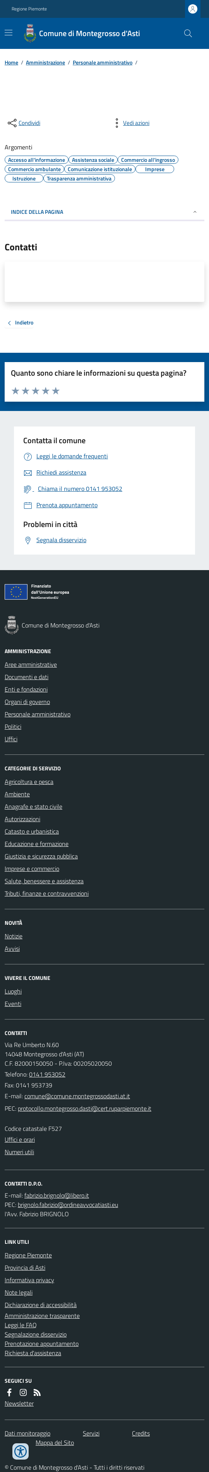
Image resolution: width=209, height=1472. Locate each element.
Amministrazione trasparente (42, 1315)
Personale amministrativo (102, 62)
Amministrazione (45, 62)
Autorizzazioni (22, 819)
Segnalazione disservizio (36, 1334)
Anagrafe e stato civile (33, 806)
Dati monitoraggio (27, 1433)
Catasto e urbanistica (32, 831)
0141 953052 (47, 1074)
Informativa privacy (29, 1280)
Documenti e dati (26, 676)
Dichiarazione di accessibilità (41, 1304)
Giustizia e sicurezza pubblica (41, 856)
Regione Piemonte (29, 8)
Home (11, 62)
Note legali (19, 1292)
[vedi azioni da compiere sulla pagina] (130, 123)
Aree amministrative (31, 664)
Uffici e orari (20, 1139)
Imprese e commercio (32, 868)
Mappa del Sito (55, 1442)
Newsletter (19, 1403)
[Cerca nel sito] (185, 33)
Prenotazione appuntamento (42, 1343)
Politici (13, 726)
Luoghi (13, 991)
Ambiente (17, 794)
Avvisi (12, 948)
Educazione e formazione (37, 843)
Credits (141, 1433)
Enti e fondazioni (26, 689)
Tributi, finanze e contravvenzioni (47, 893)
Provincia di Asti (25, 1267)
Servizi (91, 1433)
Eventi (13, 1003)
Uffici (11, 739)
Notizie (13, 936)
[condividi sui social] (23, 123)
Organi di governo (27, 701)
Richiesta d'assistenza (33, 1353)
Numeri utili (19, 1151)
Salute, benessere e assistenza (44, 881)
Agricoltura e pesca (29, 781)
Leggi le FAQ (21, 1325)
